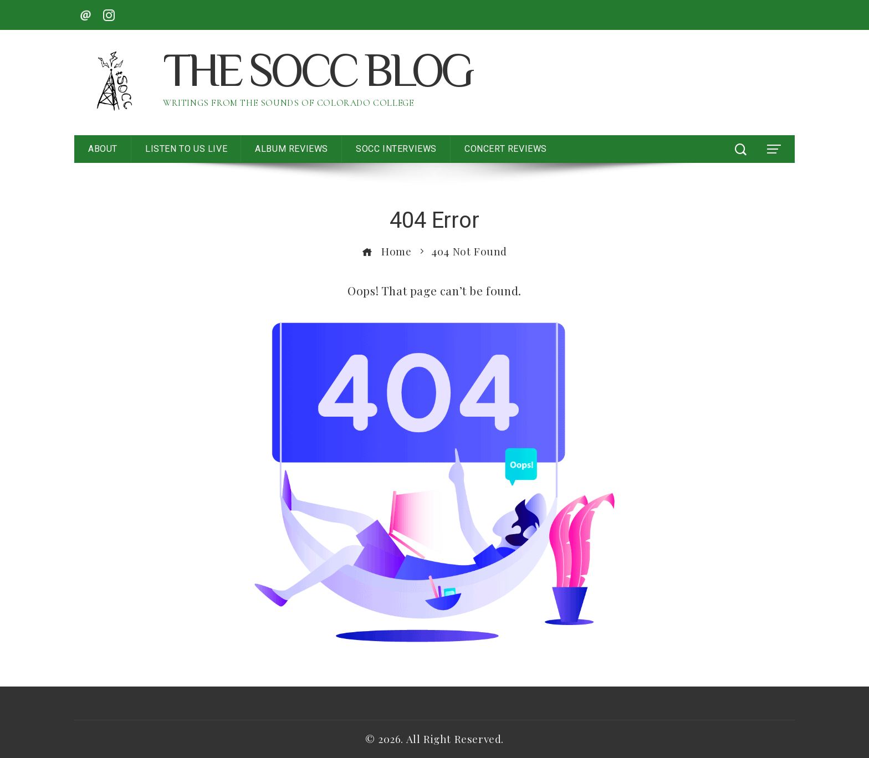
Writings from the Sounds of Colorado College (288, 103)
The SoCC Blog (317, 74)
